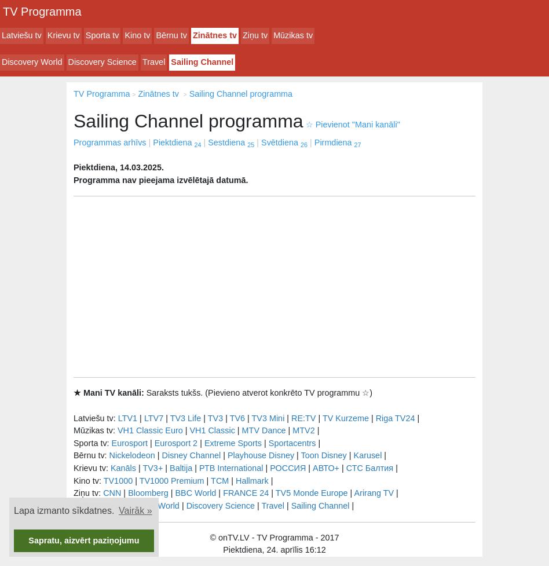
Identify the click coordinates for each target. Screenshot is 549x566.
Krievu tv (63, 35)
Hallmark (252, 480)
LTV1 (127, 418)
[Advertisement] (274, 287)
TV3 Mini (268, 418)
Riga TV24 (395, 418)
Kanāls (123, 468)
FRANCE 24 (246, 493)
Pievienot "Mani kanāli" (353, 124)
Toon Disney (324, 455)
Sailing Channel (202, 62)
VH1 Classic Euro (150, 430)
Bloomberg (148, 493)
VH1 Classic (212, 430)
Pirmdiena (337, 142)
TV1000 (118, 480)
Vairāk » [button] (135, 511)
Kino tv (137, 35)
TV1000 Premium (172, 480)
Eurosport (130, 443)
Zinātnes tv (215, 35)
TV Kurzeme (346, 418)
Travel (153, 62)
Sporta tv (102, 35)
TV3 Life (186, 418)
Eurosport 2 (176, 443)
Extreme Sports (233, 443)
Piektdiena (177, 142)
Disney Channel (191, 455)
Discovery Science (102, 62)
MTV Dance (264, 430)
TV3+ (152, 468)
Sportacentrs (292, 443)
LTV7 (153, 418)
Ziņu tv (255, 35)
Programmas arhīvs (110, 142)
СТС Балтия (369, 468)
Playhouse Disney (261, 455)
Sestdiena (231, 142)
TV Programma (42, 11)
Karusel (368, 455)
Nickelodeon (132, 455)
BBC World (195, 493)
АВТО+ (326, 468)
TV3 (215, 418)
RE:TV (303, 418)
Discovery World (32, 62)
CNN (112, 493)
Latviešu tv (22, 35)
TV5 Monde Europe (312, 493)
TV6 (237, 418)
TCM (220, 480)
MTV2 (303, 430)
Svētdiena (284, 142)
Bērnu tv (171, 35)
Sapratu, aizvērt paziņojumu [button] (83, 540)
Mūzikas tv (293, 35)
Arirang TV (374, 493)
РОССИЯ (288, 468)
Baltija (181, 468)
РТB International (231, 468)
